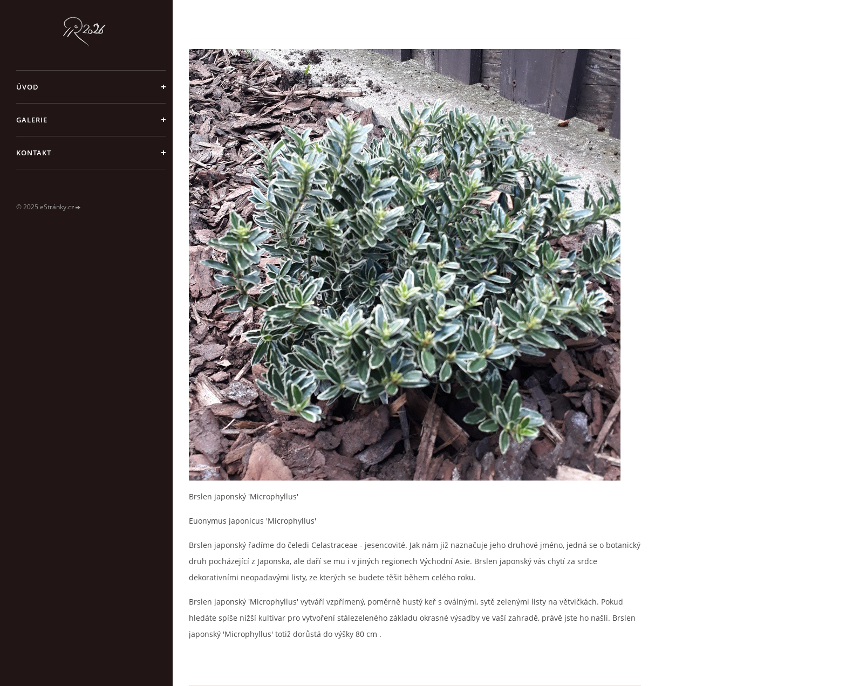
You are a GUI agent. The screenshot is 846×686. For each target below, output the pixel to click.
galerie (31, 120)
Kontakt (33, 152)
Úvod (27, 87)
